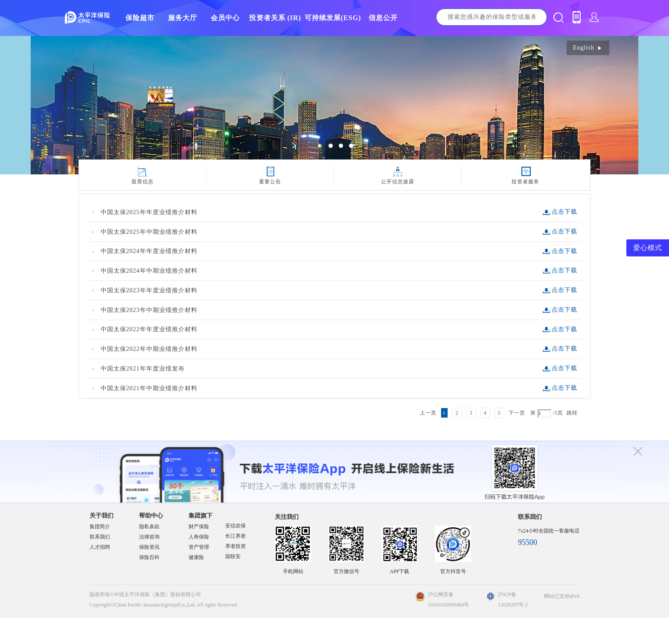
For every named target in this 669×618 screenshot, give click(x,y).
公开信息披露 (397, 182)
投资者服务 (525, 182)
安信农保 (235, 526)
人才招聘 (100, 547)
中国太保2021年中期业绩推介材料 (149, 388)
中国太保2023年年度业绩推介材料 (149, 290)
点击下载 (564, 212)
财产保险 (199, 527)
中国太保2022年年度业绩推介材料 (149, 329)
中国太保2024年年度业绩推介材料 (149, 251)
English (588, 47)
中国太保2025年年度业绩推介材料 (149, 212)
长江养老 (235, 536)
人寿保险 (199, 537)
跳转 (572, 413)
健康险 (196, 557)
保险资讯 (149, 547)
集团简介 (100, 527)
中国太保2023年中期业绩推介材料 (149, 310)
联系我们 (100, 537)
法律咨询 (149, 537)
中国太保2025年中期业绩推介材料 (149, 232)
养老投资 (235, 546)
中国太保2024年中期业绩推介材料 (149, 271)
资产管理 (199, 547)
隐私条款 (149, 527)
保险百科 (149, 557)
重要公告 (270, 182)
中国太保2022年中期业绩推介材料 (149, 349)
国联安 (233, 556)
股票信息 (142, 182)
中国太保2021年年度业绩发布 (143, 368)
